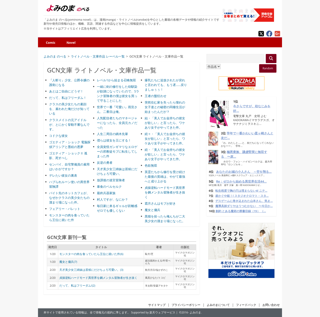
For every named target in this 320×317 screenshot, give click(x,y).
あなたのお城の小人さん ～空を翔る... (244, 171)
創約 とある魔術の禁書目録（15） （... (241, 211)
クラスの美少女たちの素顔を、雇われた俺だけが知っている (69, 109)
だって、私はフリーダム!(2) (77, 285)
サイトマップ (157, 305)
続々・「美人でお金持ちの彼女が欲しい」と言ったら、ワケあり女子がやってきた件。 (165, 138)
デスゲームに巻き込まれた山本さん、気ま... (244, 201)
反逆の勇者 (104, 162)
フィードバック (246, 305)
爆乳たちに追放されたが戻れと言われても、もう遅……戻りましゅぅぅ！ (166, 85)
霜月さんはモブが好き (160, 203)
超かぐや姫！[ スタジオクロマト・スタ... (241, 196)
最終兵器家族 (106, 193)
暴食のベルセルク (109, 186)
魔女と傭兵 (152, 210)
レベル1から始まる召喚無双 (116, 80)
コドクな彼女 (58, 136)
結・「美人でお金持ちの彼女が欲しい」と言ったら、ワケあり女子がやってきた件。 (165, 123)
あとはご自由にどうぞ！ (66, 91)
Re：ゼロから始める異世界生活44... (241, 181)
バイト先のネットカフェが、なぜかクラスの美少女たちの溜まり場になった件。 (69, 197)
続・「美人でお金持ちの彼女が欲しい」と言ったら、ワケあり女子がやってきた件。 (165, 154)
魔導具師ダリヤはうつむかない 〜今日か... (244, 206)
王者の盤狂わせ (155, 96)
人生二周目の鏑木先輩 (112, 134)
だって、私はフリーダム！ (67, 98)
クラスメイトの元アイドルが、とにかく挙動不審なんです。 (69, 124)
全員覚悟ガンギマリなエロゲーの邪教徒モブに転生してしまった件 (117, 151)
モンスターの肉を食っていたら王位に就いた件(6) (91, 254)
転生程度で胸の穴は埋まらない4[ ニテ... (241, 191)
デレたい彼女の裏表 (63, 175)
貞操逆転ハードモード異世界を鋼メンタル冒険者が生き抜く (165, 192)
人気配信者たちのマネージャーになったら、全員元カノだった (117, 123)
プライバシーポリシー (186, 305)
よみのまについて (218, 305)
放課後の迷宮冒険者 (111, 180)
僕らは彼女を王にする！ (114, 140)
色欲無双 (151, 165)
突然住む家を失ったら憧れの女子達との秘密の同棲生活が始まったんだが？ (165, 107)
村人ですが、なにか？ (112, 199)
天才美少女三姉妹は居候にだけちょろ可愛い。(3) (91, 270)
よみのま (195, 312)
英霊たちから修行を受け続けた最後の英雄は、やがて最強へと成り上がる (165, 176)
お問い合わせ (271, 305)
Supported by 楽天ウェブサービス (153, 312)
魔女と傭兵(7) (68, 262)
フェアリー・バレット (64, 209)
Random (267, 68)
